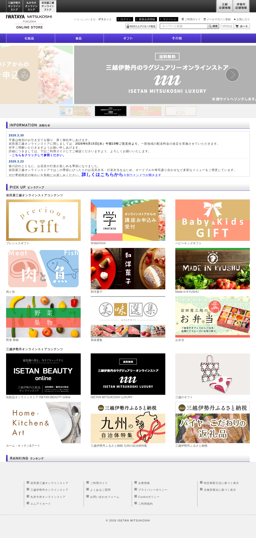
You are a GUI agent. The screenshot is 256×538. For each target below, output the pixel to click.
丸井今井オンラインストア (31, 6)
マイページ (169, 19)
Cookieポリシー (149, 496)
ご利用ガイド (193, 19)
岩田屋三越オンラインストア (48, 6)
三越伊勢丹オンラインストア (14, 6)
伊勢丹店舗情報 (241, 6)
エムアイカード (40, 503)
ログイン (125, 19)
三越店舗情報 (224, 6)
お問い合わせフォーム (104, 496)
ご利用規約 (145, 503)
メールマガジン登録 (219, 19)
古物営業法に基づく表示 (220, 489)
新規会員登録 (147, 19)
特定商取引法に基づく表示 (221, 482)
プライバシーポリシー (152, 489)
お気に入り (243, 19)
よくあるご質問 (100, 489)
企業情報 (144, 482)
